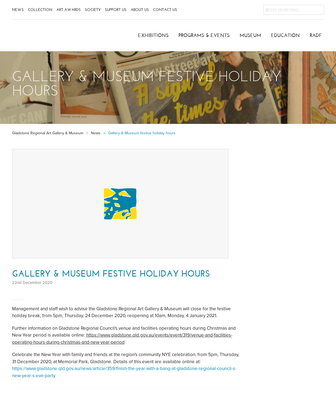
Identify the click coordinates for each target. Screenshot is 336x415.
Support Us (116, 9)
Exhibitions (153, 35)
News (18, 9)
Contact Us (165, 9)
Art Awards (68, 9)
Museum (250, 35)
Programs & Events (204, 35)
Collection (40, 9)
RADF (316, 35)
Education (285, 35)
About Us (140, 9)
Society (93, 9)
